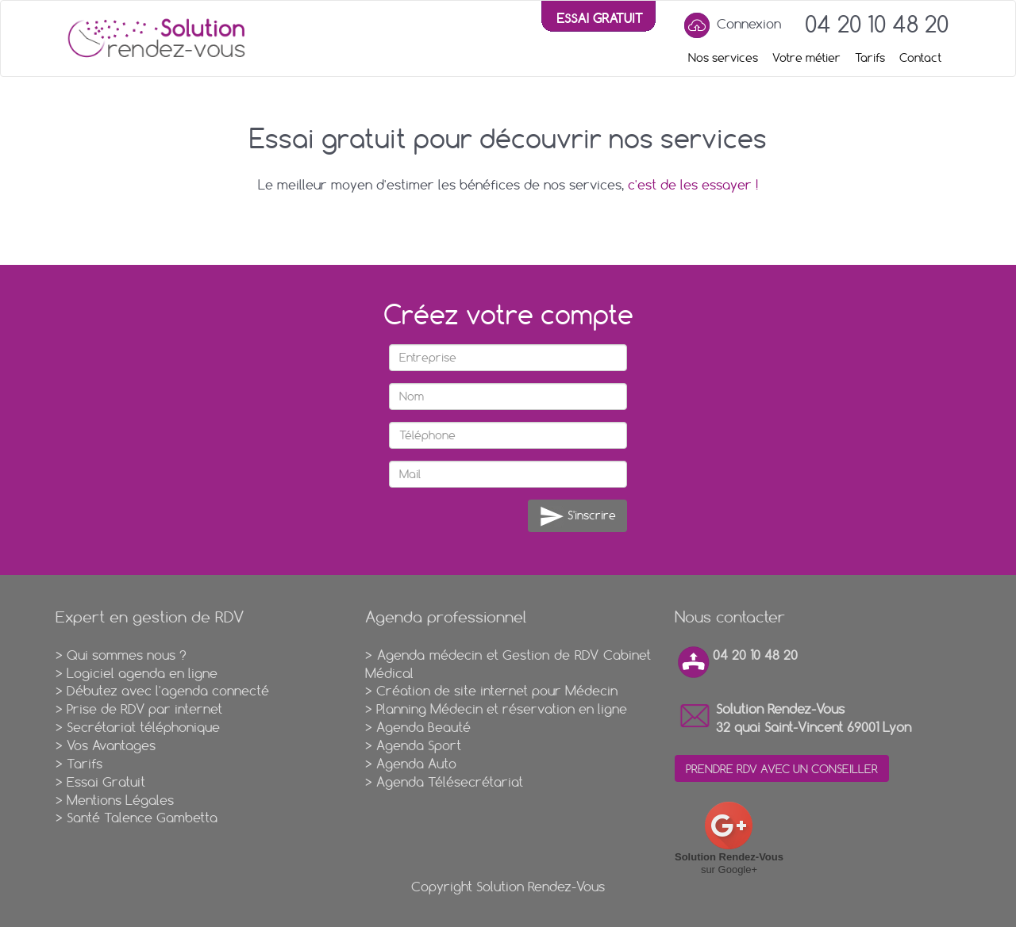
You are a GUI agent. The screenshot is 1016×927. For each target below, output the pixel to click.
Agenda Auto (416, 764)
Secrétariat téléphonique (143, 727)
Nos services (723, 58)
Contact (920, 58)
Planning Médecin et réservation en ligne (501, 709)
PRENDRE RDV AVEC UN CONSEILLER (782, 769)
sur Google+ (729, 837)
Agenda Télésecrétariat (449, 782)
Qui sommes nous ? (127, 655)
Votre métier (806, 58)
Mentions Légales (120, 800)
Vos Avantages (111, 745)
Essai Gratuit (106, 782)
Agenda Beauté (423, 727)
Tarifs (870, 58)
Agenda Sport (418, 745)
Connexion (731, 25)
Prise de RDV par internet (144, 709)
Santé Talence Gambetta (142, 817)
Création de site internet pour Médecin (497, 691)
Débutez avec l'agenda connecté (168, 691)
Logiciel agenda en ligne (142, 673)
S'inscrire (577, 516)
